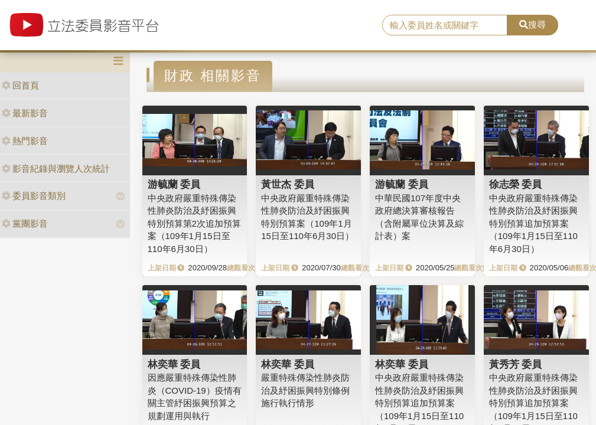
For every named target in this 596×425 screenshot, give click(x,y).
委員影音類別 (34, 196)
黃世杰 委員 (287, 184)
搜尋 (532, 24)
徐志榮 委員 (515, 184)
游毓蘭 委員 (174, 184)
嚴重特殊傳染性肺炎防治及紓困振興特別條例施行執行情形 (305, 390)
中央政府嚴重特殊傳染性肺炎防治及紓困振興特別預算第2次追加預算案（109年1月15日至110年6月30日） (194, 223)
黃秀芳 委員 (515, 364)
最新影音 (25, 113)
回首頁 (20, 85)
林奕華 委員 (174, 364)
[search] (444, 25)
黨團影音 (25, 223)
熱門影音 (25, 141)
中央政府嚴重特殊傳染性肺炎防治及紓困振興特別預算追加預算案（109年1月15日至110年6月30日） (533, 223)
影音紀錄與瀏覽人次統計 (56, 169)
